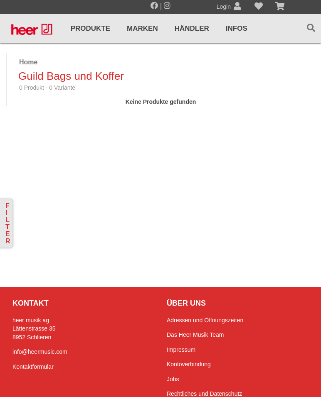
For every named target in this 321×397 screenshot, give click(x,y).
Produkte (90, 28)
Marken (142, 28)
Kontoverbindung (189, 364)
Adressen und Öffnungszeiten (205, 320)
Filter (7, 223)
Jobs (173, 379)
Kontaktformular (33, 366)
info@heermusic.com (39, 351)
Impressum (181, 349)
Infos (236, 28)
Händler (192, 28)
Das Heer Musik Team (195, 334)
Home (28, 62)
